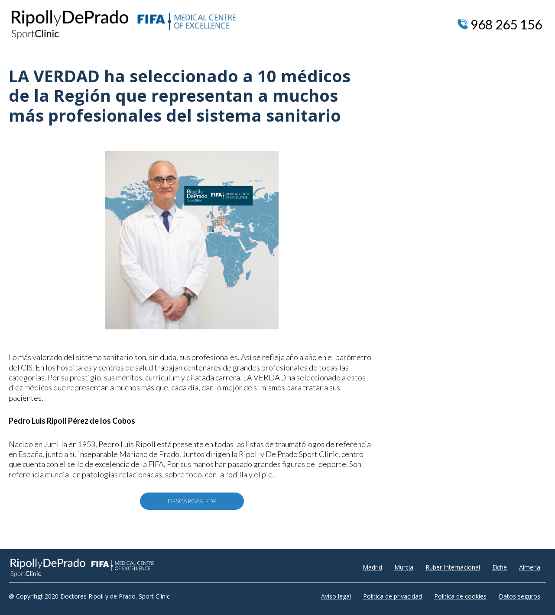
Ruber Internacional (452, 567)
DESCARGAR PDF (192, 501)
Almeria (529, 567)
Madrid (372, 567)
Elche (499, 567)
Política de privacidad (392, 596)
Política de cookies (460, 596)
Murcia (403, 567)
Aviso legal (336, 596)
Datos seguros (519, 596)
